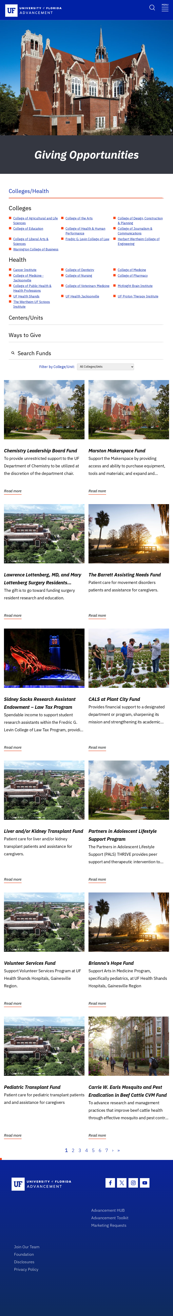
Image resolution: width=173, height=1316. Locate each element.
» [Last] (118, 1150)
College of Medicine (132, 270)
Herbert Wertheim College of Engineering (139, 241)
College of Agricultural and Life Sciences (35, 220)
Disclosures (24, 1261)
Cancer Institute (24, 270)
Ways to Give (25, 335)
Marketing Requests (108, 1225)
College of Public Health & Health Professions (32, 288)
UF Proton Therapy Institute (138, 296)
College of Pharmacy (133, 276)
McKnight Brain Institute (135, 286)
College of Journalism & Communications (135, 231)
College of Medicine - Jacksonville (28, 278)
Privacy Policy (26, 1269)
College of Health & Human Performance (85, 231)
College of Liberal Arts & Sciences (30, 241)
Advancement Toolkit (109, 1217)
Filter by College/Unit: (57, 366)
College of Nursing (79, 276)
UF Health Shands (26, 296)
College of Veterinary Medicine (87, 286)
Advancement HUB (108, 1210)
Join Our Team (27, 1246)
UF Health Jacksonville (82, 296)
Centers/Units (26, 317)
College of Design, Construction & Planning (140, 220)
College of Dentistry (80, 270)
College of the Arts (79, 218)
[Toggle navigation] (165, 7)
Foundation (24, 1254)
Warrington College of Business (35, 249)
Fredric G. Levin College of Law (87, 239)
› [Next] (112, 1150)
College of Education (28, 229)
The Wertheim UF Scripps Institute (31, 304)
